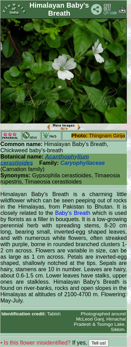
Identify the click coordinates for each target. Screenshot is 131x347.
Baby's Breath (72, 213)
